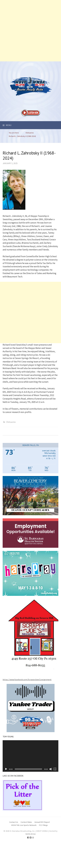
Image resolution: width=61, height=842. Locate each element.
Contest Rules (26, 822)
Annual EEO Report (42, 822)
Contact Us (13, 822)
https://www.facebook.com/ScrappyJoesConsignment (27, 679)
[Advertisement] (30, 30)
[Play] (6, 769)
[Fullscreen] (55, 769)
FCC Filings (43, 825)
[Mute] (50, 769)
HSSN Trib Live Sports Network (23, 825)
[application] (30, 756)
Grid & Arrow (30, 834)
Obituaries (11, 422)
